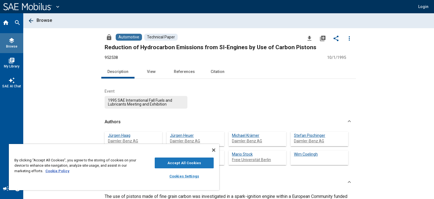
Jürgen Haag (119, 135)
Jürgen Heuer (182, 135)
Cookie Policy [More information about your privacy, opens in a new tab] (57, 171)
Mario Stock (242, 154)
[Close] (213, 150)
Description (117, 71)
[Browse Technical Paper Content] (161, 37)
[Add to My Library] (322, 38)
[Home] (6, 23)
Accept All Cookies (184, 163)
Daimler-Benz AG (123, 141)
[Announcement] (6, 189)
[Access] (109, 37)
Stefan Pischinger (309, 135)
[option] (146, 102)
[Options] (349, 38)
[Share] (336, 38)
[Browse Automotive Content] (129, 37)
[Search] (17, 23)
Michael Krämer (245, 135)
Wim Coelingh (306, 154)
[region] (114, 167)
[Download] (309, 38)
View (151, 71)
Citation (217, 71)
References (184, 71)
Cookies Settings (184, 176)
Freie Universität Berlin (251, 160)
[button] (423, 7)
